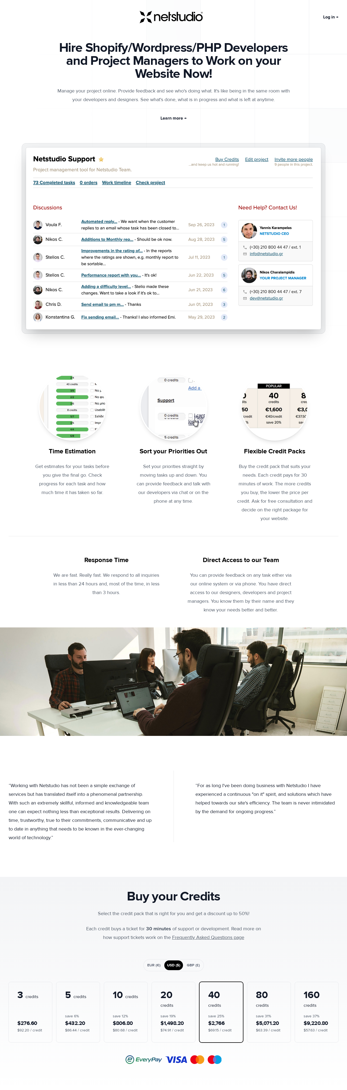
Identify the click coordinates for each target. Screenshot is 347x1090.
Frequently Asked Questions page (208, 937)
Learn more (173, 118)
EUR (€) (153, 965)
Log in (330, 17)
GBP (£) (193, 965)
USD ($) (173, 965)
